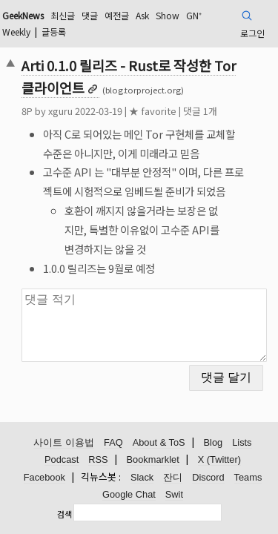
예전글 (117, 15)
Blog (213, 442)
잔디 (172, 477)
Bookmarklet (153, 459)
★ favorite (152, 111)
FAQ (113, 442)
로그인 (252, 33)
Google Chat (129, 494)
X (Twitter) (219, 459)
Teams (248, 477)
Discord (208, 477)
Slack (141, 477)
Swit (174, 494)
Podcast (61, 459)
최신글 (62, 15)
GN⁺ (194, 15)
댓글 (90, 15)
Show (167, 15)
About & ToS (159, 442)
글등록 (54, 31)
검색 (64, 514)
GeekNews (23, 15)
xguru (60, 111)
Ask (142, 15)
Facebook (44, 477)
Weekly (16, 31)
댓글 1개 (200, 111)
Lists (241, 442)
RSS (97, 459)
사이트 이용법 (63, 442)
